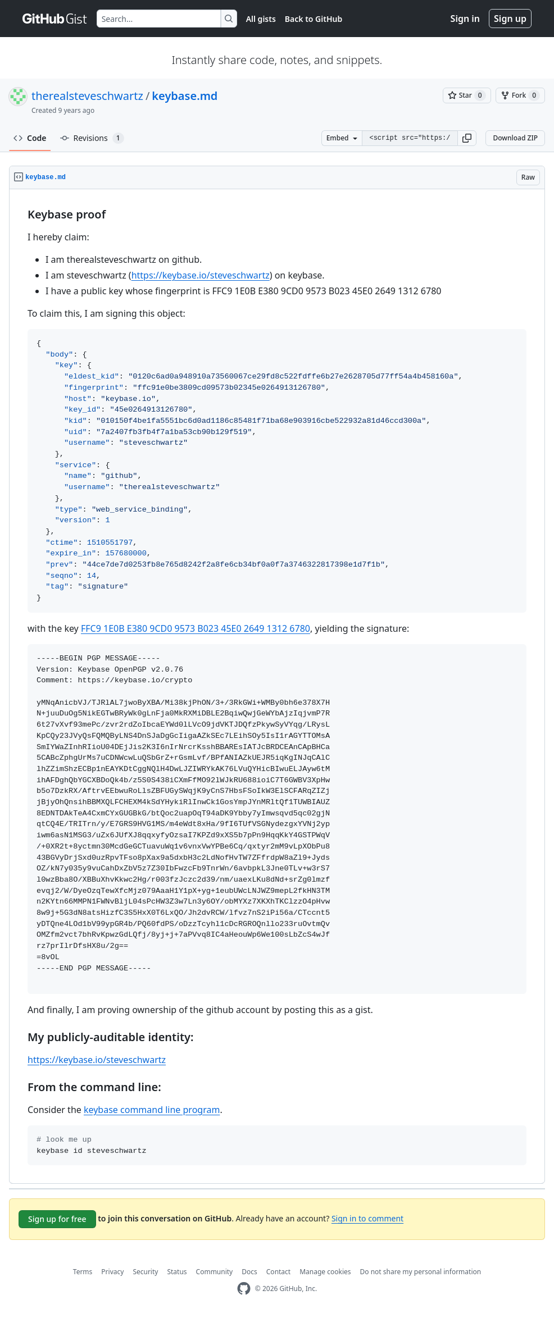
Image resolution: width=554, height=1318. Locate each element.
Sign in (465, 18)
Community (214, 1271)
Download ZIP (515, 138)
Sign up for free (57, 1219)
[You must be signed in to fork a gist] (520, 95)
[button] (466, 138)
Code (30, 138)
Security (145, 1271)
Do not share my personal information (421, 1271)
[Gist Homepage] (55, 18)
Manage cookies (325, 1271)
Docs (249, 1271)
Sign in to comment (367, 1218)
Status (177, 1271)
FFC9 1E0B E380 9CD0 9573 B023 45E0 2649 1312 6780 (195, 628)
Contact (278, 1271)
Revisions (92, 138)
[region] (277, 686)
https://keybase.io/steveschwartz (200, 275)
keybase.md (184, 95)
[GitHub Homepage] (244, 1288)
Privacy (112, 1271)
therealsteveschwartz (87, 95)
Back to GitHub (313, 18)
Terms (83, 1271)
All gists (261, 18)
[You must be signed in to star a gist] (467, 95)
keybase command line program (152, 1109)
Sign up (510, 18)
